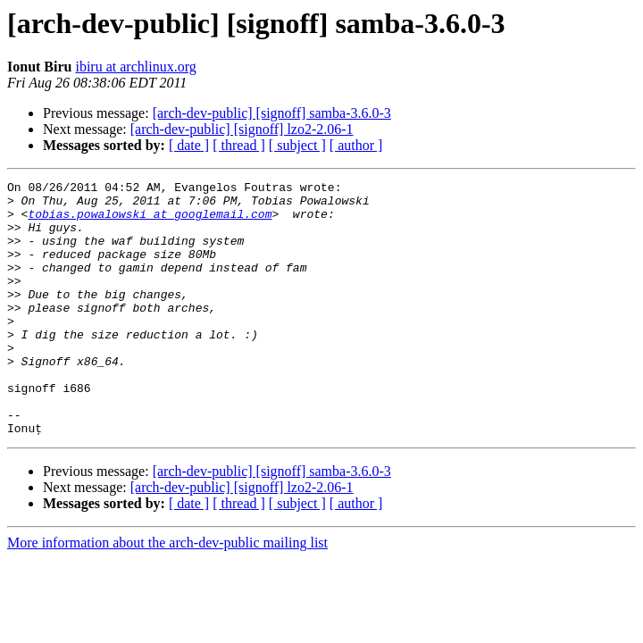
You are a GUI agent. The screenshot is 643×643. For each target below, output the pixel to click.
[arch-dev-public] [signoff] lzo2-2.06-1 (242, 129)
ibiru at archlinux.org (135, 66)
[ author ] (356, 145)
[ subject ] (297, 145)
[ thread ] (239, 145)
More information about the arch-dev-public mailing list (167, 593)
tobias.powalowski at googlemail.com (149, 221)
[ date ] (189, 145)
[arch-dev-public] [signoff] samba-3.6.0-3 (272, 113)
